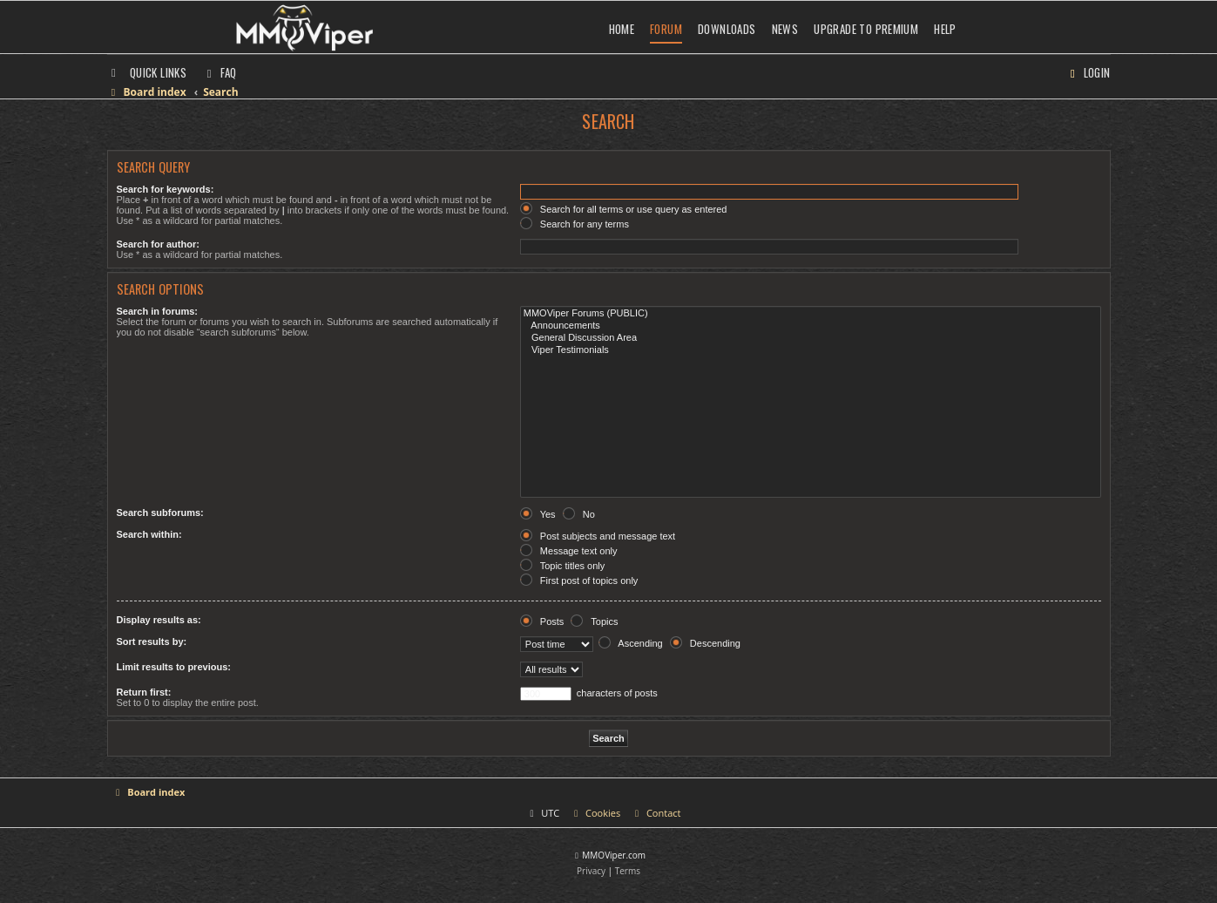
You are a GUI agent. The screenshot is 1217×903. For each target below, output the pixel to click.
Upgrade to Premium (866, 28)
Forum (666, 28)
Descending (705, 643)
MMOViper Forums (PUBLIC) (810, 314)
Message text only (569, 551)
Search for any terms (574, 224)
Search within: (149, 534)
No (579, 514)
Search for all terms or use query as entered (623, 209)
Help (945, 28)
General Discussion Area (810, 338)
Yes (538, 514)
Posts (542, 621)
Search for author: (158, 244)
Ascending (630, 643)
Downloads (727, 28)
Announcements (810, 326)
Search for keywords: (165, 189)
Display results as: (159, 619)
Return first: (144, 692)
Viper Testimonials (810, 350)
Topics (594, 621)
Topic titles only (562, 565)
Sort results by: (152, 641)
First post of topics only (579, 580)
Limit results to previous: (174, 667)
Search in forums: (158, 311)
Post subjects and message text (597, 536)
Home (622, 28)
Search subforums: (160, 512)
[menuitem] (219, 72)
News (785, 28)
